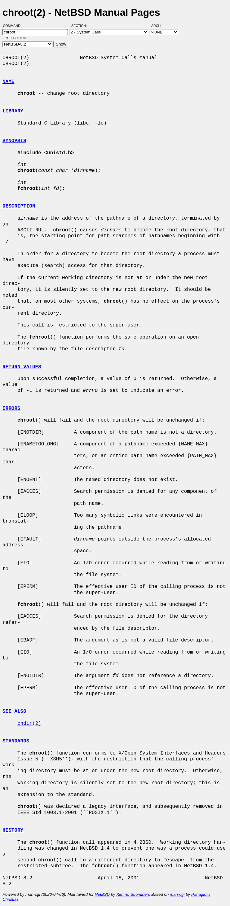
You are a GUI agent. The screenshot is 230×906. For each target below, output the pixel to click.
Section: (80, 26)
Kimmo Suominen (132, 894)
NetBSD (102, 894)
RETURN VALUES (21, 367)
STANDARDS (15, 741)
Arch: (159, 26)
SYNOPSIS (14, 141)
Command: (14, 26)
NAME (8, 81)
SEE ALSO (14, 711)
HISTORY (12, 830)
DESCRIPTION (18, 206)
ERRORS (11, 408)
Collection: (16, 38)
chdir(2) (29, 723)
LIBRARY (12, 111)
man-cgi (177, 894)
